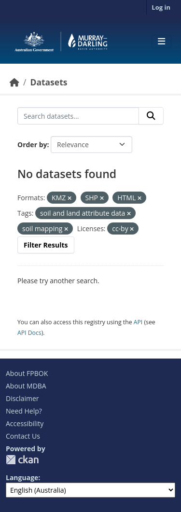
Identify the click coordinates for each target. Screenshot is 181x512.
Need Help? (24, 410)
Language (22, 477)
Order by (32, 144)
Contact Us (23, 436)
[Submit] (151, 116)
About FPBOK (27, 373)
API (138, 322)
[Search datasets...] (78, 116)
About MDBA (26, 385)
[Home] (14, 82)
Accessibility (24, 423)
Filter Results (46, 244)
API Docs (29, 333)
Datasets (48, 82)
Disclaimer (22, 398)
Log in (161, 7)
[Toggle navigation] (161, 41)
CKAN (22, 460)
